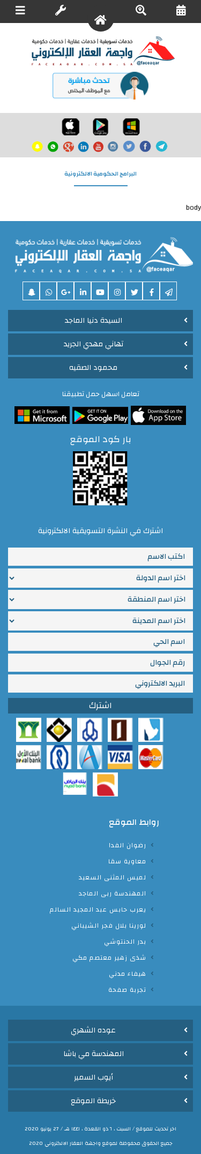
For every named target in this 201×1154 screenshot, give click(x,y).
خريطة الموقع (93, 1101)
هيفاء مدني (127, 974)
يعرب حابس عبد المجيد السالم (98, 909)
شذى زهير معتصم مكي (109, 957)
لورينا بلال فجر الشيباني (108, 925)
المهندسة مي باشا (93, 1054)
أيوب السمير (93, 1077)
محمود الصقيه (93, 368)
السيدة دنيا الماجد (93, 321)
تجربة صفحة (127, 990)
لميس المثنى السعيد (112, 877)
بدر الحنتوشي (125, 941)
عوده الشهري (93, 1030)
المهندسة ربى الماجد (112, 893)
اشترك (100, 705)
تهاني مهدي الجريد (93, 344)
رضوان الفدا (127, 845)
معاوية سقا (127, 861)
